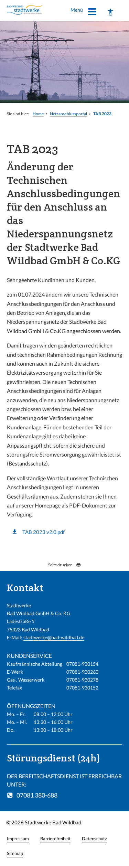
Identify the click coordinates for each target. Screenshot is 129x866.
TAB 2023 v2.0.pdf (43, 532)
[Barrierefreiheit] (110, 12)
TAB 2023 (102, 113)
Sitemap (15, 853)
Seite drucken (64, 564)
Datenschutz (94, 838)
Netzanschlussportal (68, 113)
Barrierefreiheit (55, 838)
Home (38, 113)
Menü (84, 13)
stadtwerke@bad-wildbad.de (53, 637)
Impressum (18, 838)
